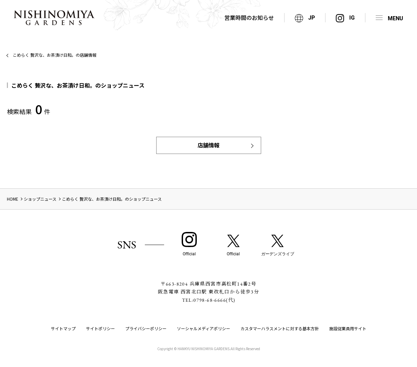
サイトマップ (63, 328)
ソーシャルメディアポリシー (203, 328)
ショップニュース (40, 199)
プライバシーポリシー (146, 328)
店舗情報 (208, 145)
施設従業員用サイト (347, 328)
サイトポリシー (100, 328)
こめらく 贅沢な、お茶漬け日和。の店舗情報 (54, 55)
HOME (12, 199)
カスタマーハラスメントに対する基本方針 (279, 328)
